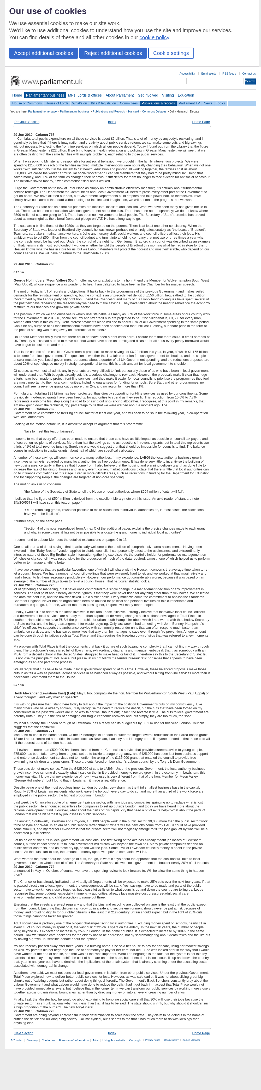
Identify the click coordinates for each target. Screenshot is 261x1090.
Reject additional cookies (113, 53)
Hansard (133, 111)
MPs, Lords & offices (85, 95)
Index (112, 122)
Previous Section (26, 122)
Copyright (135, 1040)
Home (17, 95)
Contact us (249, 73)
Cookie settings (171, 53)
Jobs (95, 1040)
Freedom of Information (73, 1040)
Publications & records (158, 103)
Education (186, 95)
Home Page (201, 122)
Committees (129, 103)
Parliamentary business (45, 95)
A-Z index (16, 1040)
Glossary (32, 1040)
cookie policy (154, 37)
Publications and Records (109, 111)
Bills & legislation (103, 103)
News (208, 103)
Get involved (148, 95)
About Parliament (120, 95)
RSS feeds (229, 73)
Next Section (23, 1033)
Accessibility (187, 73)
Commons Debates (154, 111)
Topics (221, 103)
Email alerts (208, 73)
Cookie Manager (191, 1040)
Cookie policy (171, 1040)
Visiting (168, 95)
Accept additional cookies (43, 53)
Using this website (113, 1040)
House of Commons (27, 103)
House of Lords (57, 103)
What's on (79, 103)
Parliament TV (189, 103)
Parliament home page (42, 111)
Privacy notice (152, 1040)
